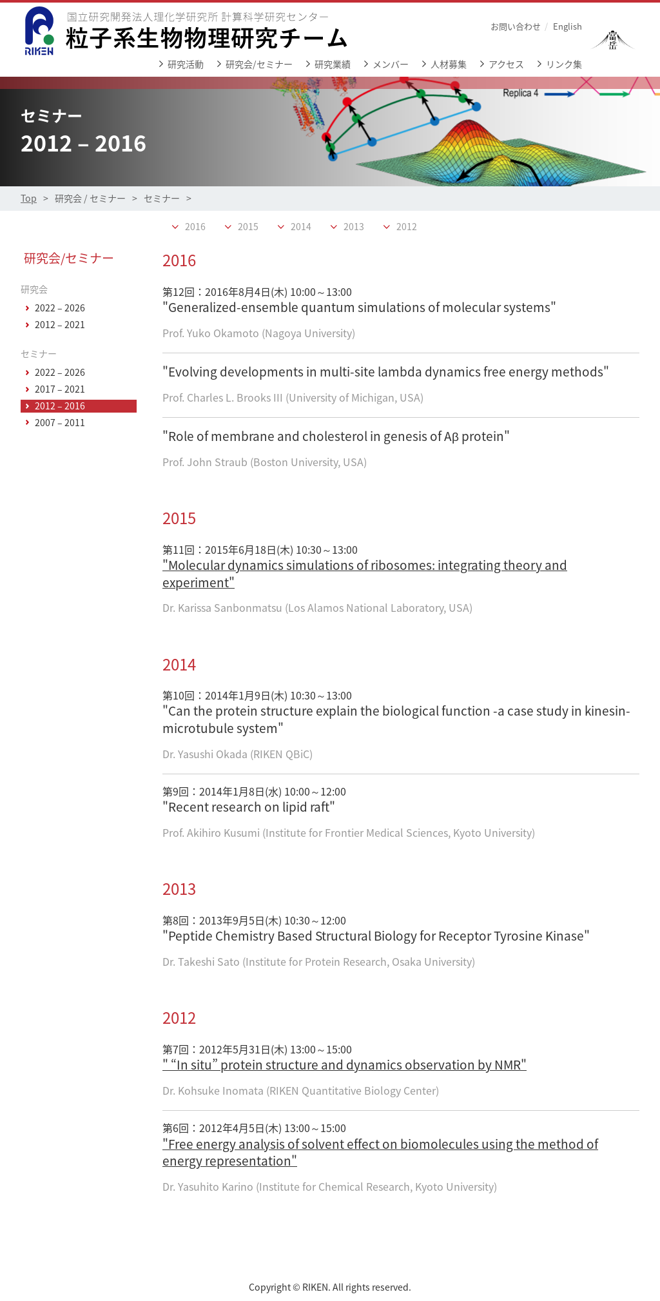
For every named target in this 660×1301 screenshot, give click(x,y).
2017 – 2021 (60, 389)
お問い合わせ (515, 26)
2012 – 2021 (60, 324)
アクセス (506, 64)
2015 (248, 226)
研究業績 (333, 64)
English (567, 26)
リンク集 (564, 64)
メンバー (391, 64)
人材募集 (449, 64)
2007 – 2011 (60, 422)
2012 (406, 226)
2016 (195, 226)
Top (29, 198)
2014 (301, 226)
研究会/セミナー (259, 64)
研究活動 (186, 64)
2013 (354, 226)
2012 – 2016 (60, 406)
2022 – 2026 (60, 308)
